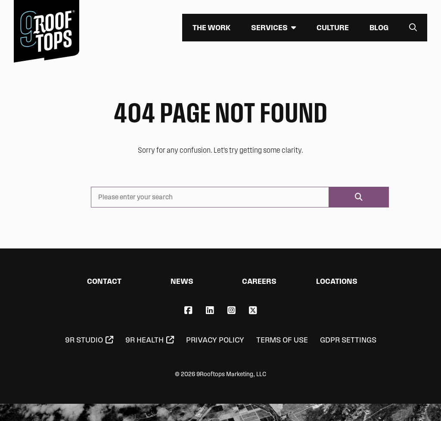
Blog (379, 27)
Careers (259, 281)
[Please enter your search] (210, 197)
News (182, 281)
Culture (333, 27)
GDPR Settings (348, 340)
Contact (104, 281)
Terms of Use (282, 340)
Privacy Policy (215, 340)
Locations (336, 281)
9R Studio (84, 340)
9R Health (144, 340)
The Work (211, 27)
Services (269, 27)
